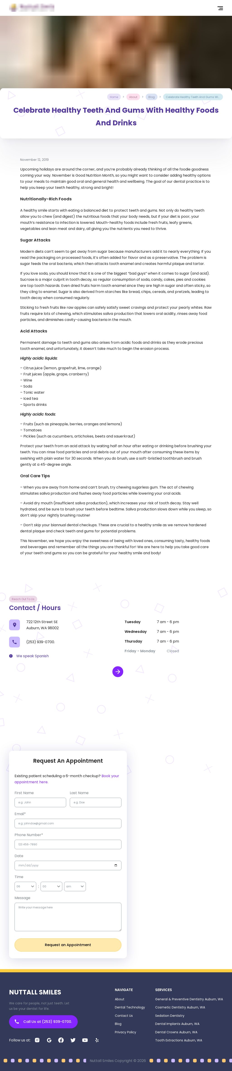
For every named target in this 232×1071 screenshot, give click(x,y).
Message (22, 897)
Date (18, 855)
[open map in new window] (117, 671)
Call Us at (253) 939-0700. (43, 1021)
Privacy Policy (125, 1032)
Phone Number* (28, 834)
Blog (118, 1024)
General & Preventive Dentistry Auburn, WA (189, 999)
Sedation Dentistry (169, 1015)
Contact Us (124, 1015)
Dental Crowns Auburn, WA (176, 1032)
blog (151, 97)
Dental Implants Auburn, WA (177, 1024)
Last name (79, 792)
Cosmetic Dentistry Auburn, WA (180, 1007)
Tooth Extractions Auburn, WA (178, 1040)
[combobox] (66, 886)
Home (114, 97)
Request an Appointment (68, 944)
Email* (20, 813)
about (133, 97)
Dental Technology (130, 1007)
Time (18, 876)
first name (24, 792)
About (119, 999)
